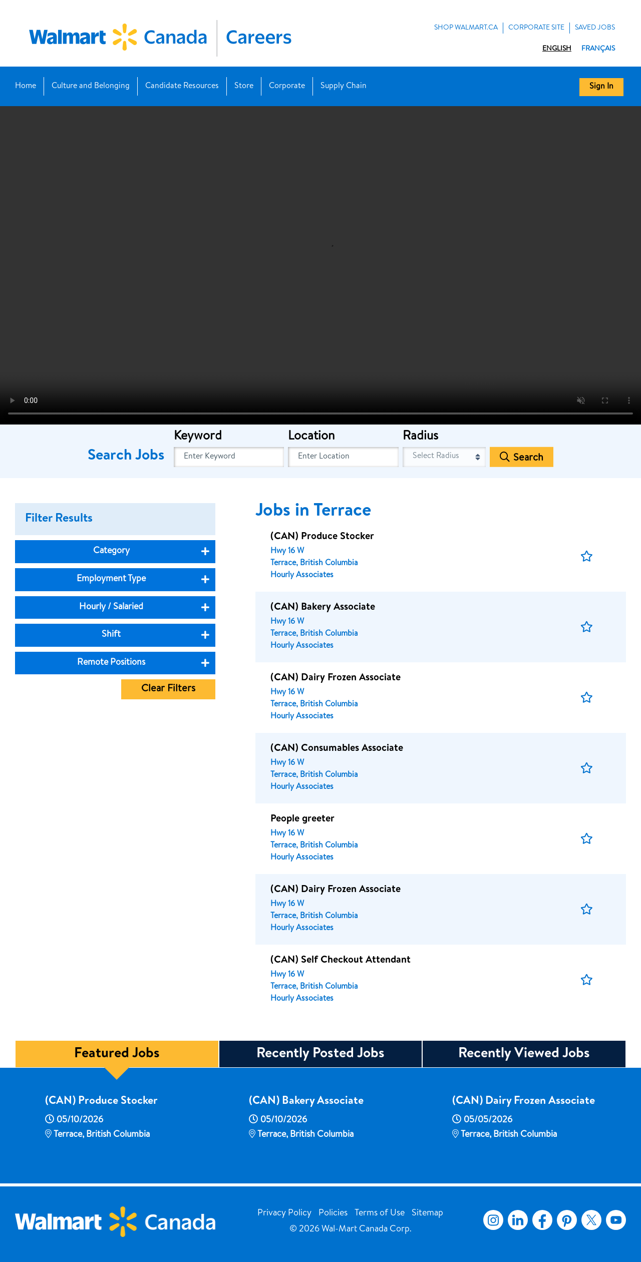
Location (311, 437)
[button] (586, 556)
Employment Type (111, 579)
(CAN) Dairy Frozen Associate (523, 1101)
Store (243, 87)
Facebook (540, 1220)
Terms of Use (380, 1213)
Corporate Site (536, 28)
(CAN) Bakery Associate (306, 1101)
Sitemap (427, 1213)
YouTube (616, 1220)
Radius (420, 437)
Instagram (493, 1220)
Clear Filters (168, 689)
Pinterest (567, 1220)
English (556, 49)
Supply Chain (343, 87)
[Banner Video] (320, 264)
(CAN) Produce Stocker (101, 1101)
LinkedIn (518, 1220)
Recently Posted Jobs (320, 1054)
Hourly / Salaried (111, 607)
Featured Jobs (117, 1054)
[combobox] (343, 457)
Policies (333, 1213)
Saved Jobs (595, 28)
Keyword (198, 437)
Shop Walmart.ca (466, 28)
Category (111, 551)
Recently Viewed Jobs (524, 1054)
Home (25, 87)
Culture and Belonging (91, 87)
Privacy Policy (284, 1213)
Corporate (287, 87)
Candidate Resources (182, 87)
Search (528, 459)
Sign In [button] (601, 87)
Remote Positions (111, 662)
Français (598, 49)
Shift (111, 634)
